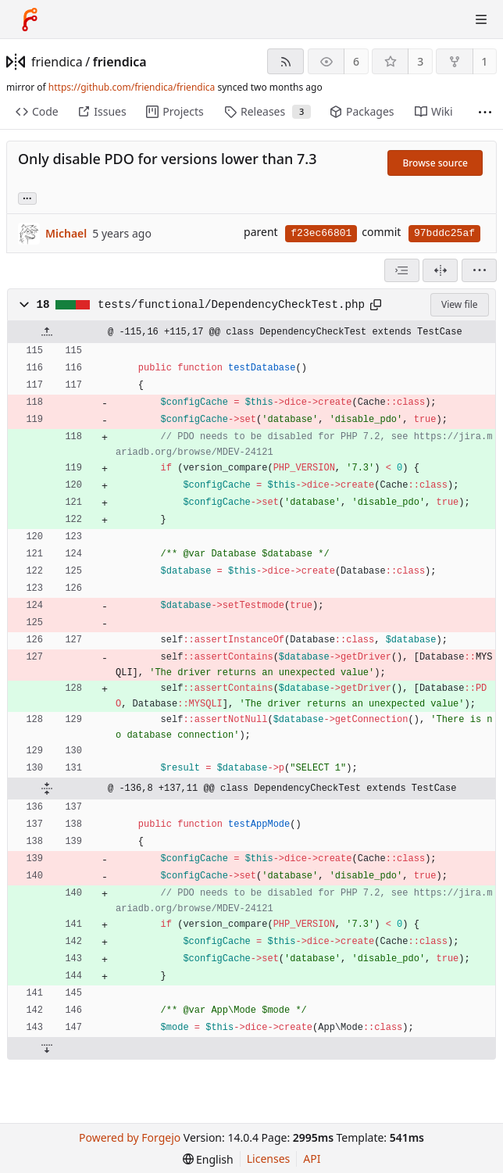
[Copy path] (376, 305)
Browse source (435, 163)
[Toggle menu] (481, 19)
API (311, 1158)
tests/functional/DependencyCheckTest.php (231, 305)
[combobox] (401, 270)
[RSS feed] (285, 61)
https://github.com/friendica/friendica (131, 87)
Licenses (269, 1158)
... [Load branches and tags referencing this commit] (27, 197)
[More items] (485, 112)
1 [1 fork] (484, 61)
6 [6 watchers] (356, 61)
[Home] (30, 19)
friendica (57, 62)
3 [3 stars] (420, 61)
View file (459, 304)
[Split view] (440, 270)
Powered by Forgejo (129, 1137)
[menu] (479, 270)
